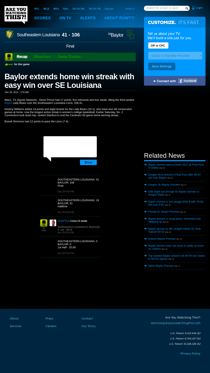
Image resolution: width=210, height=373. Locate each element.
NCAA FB (95, 8)
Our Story (88, 326)
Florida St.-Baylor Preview (163, 211)
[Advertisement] (174, 119)
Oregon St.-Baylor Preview (164, 184)
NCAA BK (79, 8)
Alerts (88, 18)
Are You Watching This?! (16, 15)
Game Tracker (69, 57)
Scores (42, 18)
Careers (51, 326)
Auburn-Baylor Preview (162, 238)
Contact (87, 318)
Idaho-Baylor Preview (161, 265)
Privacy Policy (190, 353)
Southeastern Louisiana (38, 35)
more (128, 8)
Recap (22, 57)
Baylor (115, 34)
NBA (56, 8)
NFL (36, 8)
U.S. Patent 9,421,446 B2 (185, 333)
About (119, 18)
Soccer (109, 8)
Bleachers (42, 57)
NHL (66, 8)
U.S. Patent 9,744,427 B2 (185, 338)
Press (49, 318)
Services (16, 326)
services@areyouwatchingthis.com (175, 323)
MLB (46, 8)
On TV (65, 18)
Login (199, 7)
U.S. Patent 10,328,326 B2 (184, 344)
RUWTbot (63, 220)
